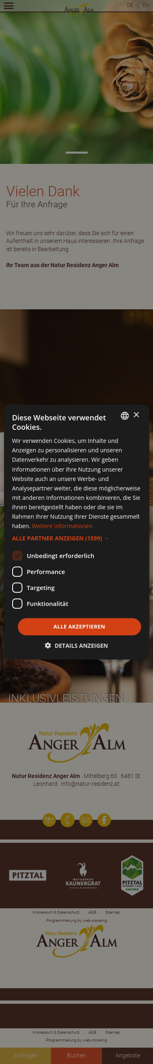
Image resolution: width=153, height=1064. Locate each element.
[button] (76, 538)
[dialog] (76, 532)
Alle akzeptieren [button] (79, 626)
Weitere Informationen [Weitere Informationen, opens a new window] (62, 526)
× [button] (136, 415)
